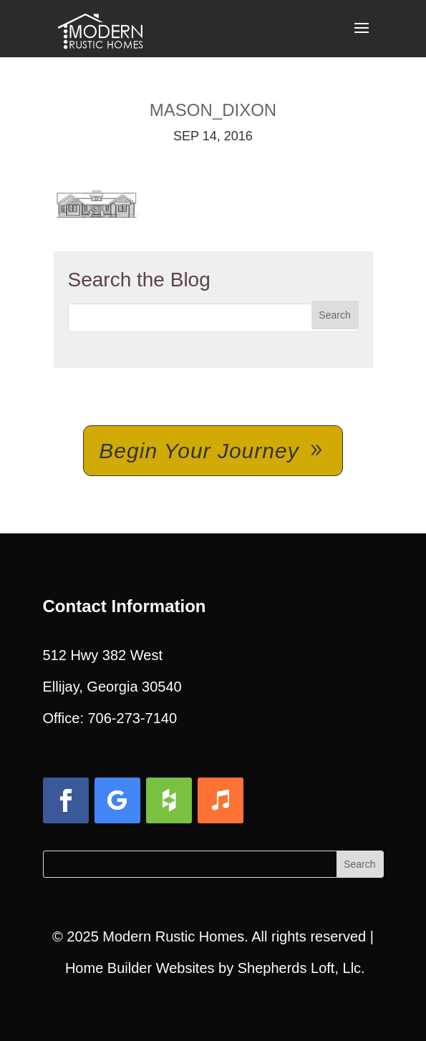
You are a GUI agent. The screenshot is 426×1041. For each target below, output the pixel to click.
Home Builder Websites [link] (140, 968)
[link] (100, 27)
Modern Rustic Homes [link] (173, 936)
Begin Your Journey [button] (199, 451)
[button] (361, 37)
